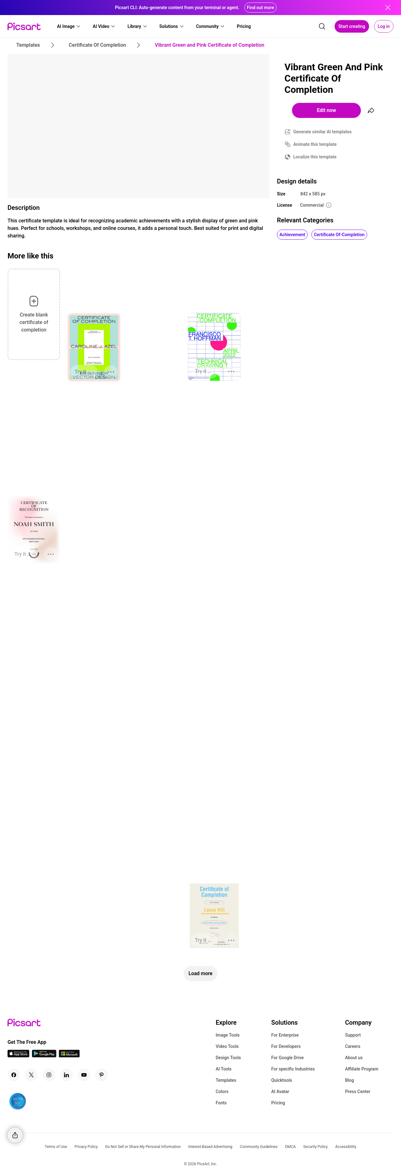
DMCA (290, 1147)
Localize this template (314, 156)
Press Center (357, 1091)
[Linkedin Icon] (66, 1075)
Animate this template (315, 144)
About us (353, 1057)
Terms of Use (56, 1147)
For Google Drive (287, 1057)
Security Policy (315, 1147)
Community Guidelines (259, 1147)
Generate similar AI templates (322, 131)
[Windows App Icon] (69, 1056)
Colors (222, 1091)
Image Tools (228, 1035)
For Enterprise (285, 1035)
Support (353, 1035)
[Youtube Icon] (84, 1075)
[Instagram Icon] (49, 1075)
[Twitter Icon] (31, 1075)
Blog (349, 1080)
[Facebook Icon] (14, 1075)
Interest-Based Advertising (210, 1147)
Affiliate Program (361, 1068)
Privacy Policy (86, 1147)
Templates (226, 1080)
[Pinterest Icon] (101, 1075)
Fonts (221, 1102)
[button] (69, 26)
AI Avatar (280, 1091)
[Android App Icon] (44, 1056)
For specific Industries (293, 1068)
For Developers (286, 1046)
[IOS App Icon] (18, 1056)
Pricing (278, 1102)
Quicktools (281, 1080)
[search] (322, 26)
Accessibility (345, 1147)
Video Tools (227, 1046)
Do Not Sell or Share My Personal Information (143, 1147)
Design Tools (228, 1057)
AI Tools (224, 1068)
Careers (352, 1046)
